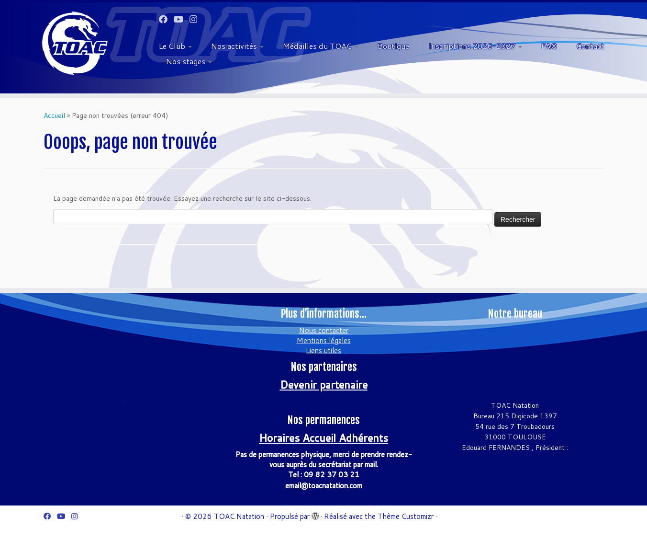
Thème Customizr (406, 516)
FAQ (549, 45)
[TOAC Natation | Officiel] (74, 43)
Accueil (54, 115)
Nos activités (237, 45)
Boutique (393, 45)
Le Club (175, 45)
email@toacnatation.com (323, 486)
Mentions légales (324, 340)
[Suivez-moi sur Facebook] (166, 19)
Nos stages (189, 61)
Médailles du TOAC (320, 45)
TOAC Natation (239, 516)
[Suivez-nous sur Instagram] (196, 19)
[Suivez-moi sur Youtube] (182, 19)
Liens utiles (323, 350)
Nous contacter (323, 330)
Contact (590, 45)
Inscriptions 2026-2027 (475, 45)
